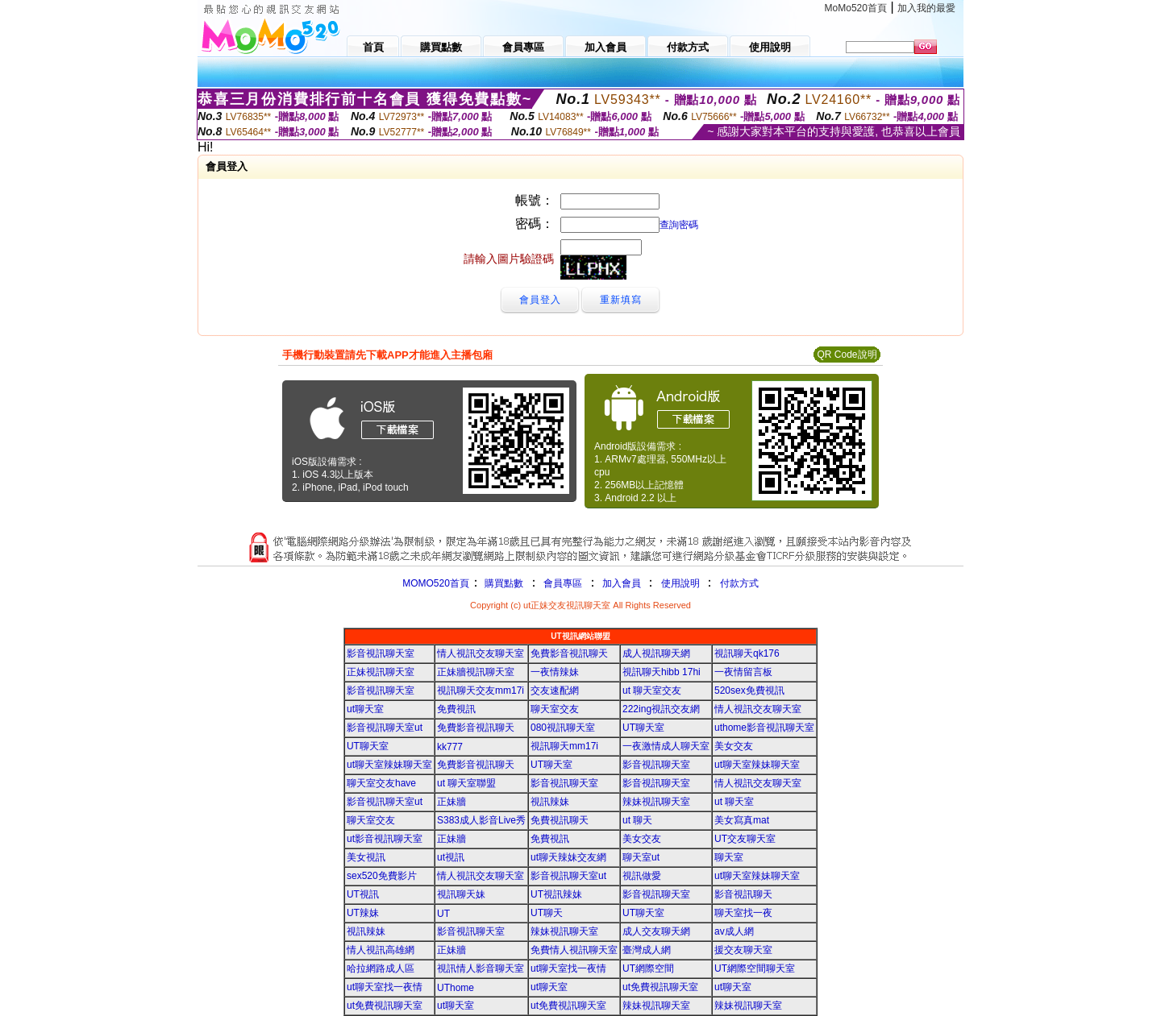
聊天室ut (641, 857)
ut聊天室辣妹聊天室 (389, 764)
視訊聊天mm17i (564, 746)
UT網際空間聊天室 (754, 968)
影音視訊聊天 (743, 894)
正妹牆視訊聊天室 (475, 672)
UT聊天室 (643, 727)
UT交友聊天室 (745, 838)
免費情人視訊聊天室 (574, 950)
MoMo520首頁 (856, 8)
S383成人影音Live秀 (481, 820)
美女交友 (733, 746)
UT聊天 (547, 913)
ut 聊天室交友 (651, 690)
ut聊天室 (365, 709)
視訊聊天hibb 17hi (661, 672)
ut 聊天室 (734, 801)
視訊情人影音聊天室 (480, 968)
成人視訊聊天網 (656, 653)
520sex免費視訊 (749, 690)
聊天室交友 (555, 709)
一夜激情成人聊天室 (666, 746)
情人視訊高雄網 (380, 950)
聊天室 (728, 857)
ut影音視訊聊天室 (384, 838)
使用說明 (680, 583)
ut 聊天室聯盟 (466, 783)
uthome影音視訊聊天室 (764, 727)
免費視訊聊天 (560, 820)
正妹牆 (451, 801)
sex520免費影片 (382, 875)
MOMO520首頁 (435, 583)
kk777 (450, 747)
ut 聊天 (637, 820)
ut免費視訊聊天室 (660, 987)
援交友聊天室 (743, 950)
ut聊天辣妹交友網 (568, 857)
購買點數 (502, 583)
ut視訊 (450, 857)
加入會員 (621, 583)
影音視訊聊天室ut (384, 727)
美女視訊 (366, 857)
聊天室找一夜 (743, 913)
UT (443, 913)
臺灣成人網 (646, 950)
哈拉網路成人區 (380, 968)
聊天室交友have (381, 783)
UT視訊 (363, 894)
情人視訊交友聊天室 (480, 653)
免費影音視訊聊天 (569, 653)
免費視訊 (456, 709)
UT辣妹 (363, 913)
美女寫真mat (741, 820)
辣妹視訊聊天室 (656, 801)
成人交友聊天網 (656, 931)
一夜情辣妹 (555, 672)
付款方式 (739, 583)
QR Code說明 (846, 354)
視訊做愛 (641, 875)
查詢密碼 (679, 224)
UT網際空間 (648, 968)
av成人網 (734, 931)
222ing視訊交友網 (661, 709)
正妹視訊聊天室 (380, 672)
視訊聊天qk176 (747, 653)
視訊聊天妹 (461, 894)
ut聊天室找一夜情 (568, 968)
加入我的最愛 (926, 8)
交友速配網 (555, 690)
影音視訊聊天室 (380, 653)
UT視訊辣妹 (556, 894)
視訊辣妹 (550, 801)
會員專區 (562, 583)
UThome (455, 987)
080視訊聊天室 (563, 727)
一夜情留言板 (743, 672)
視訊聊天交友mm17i (480, 690)
